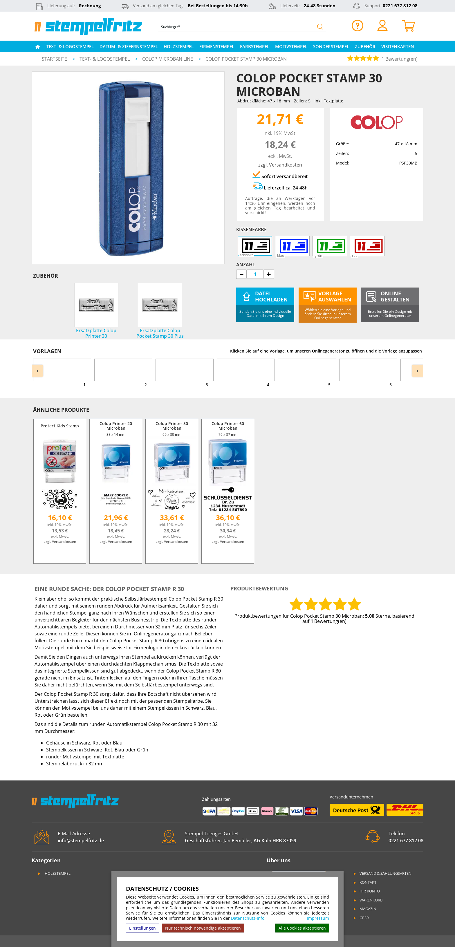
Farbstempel (254, 46)
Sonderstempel (331, 46)
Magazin (364, 908)
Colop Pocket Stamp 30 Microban (246, 59)
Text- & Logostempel (70, 46)
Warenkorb (367, 900)
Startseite (54, 59)
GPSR (361, 917)
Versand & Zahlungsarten (382, 873)
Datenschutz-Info (247, 918)
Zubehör (365, 46)
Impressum (318, 918)
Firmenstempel (216, 46)
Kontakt (364, 882)
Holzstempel (179, 46)
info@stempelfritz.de (81, 840)
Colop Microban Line (168, 59)
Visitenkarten (397, 46)
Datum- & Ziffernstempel (129, 46)
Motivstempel (291, 46)
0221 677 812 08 (400, 5)
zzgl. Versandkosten (280, 165)
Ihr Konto (366, 891)
